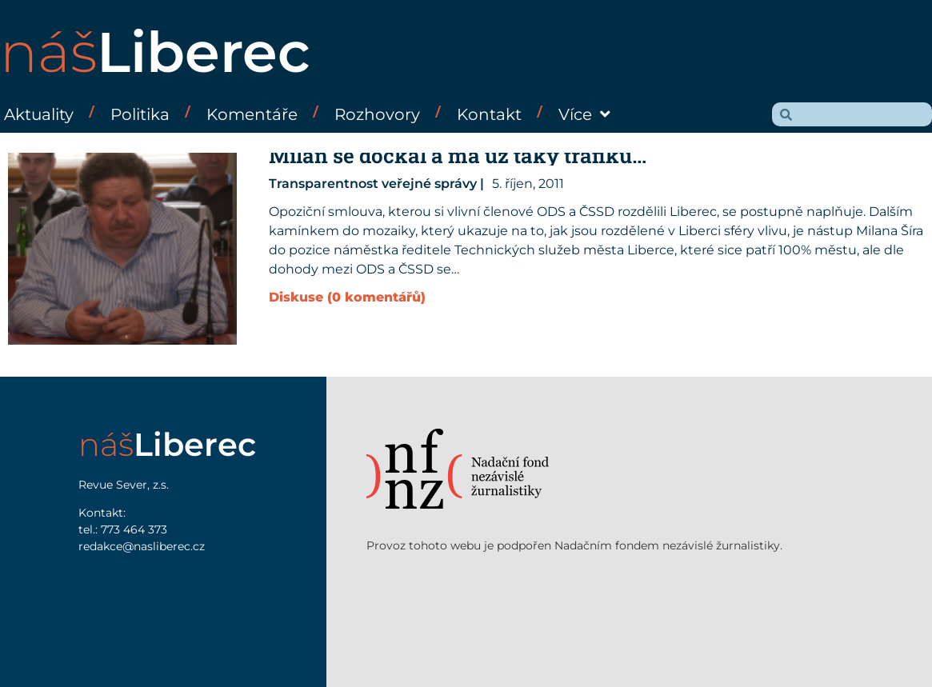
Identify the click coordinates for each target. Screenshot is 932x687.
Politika (140, 114)
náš (155, 52)
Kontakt (489, 114)
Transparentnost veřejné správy (373, 183)
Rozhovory (377, 114)
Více (584, 114)
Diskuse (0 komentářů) (347, 297)
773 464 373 (134, 529)
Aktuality (39, 114)
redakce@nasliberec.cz (141, 546)
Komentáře (252, 114)
